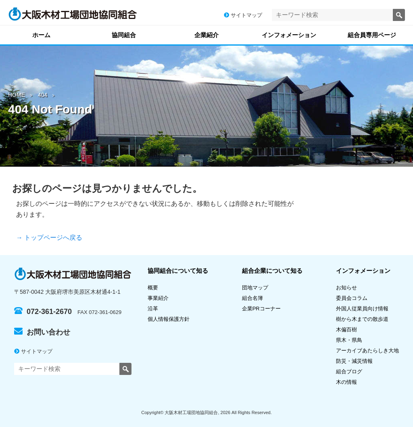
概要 (153, 288)
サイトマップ (243, 15)
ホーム (41, 34)
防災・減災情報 (354, 361)
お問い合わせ (42, 332)
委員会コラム (351, 298)
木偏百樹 (346, 330)
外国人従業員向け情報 (362, 309)
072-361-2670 (43, 312)
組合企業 (272, 270)
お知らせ (346, 288)
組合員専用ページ (372, 34)
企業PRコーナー (261, 309)
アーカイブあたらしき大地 (367, 350)
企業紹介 (206, 34)
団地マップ (255, 288)
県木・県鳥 (351, 340)
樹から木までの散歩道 (362, 319)
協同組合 (124, 34)
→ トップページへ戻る (49, 237)
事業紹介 (158, 298)
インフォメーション (289, 34)
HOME (16, 95)
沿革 (153, 309)
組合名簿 (255, 298)
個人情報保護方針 (169, 319)
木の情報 (346, 382)
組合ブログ (349, 371)
